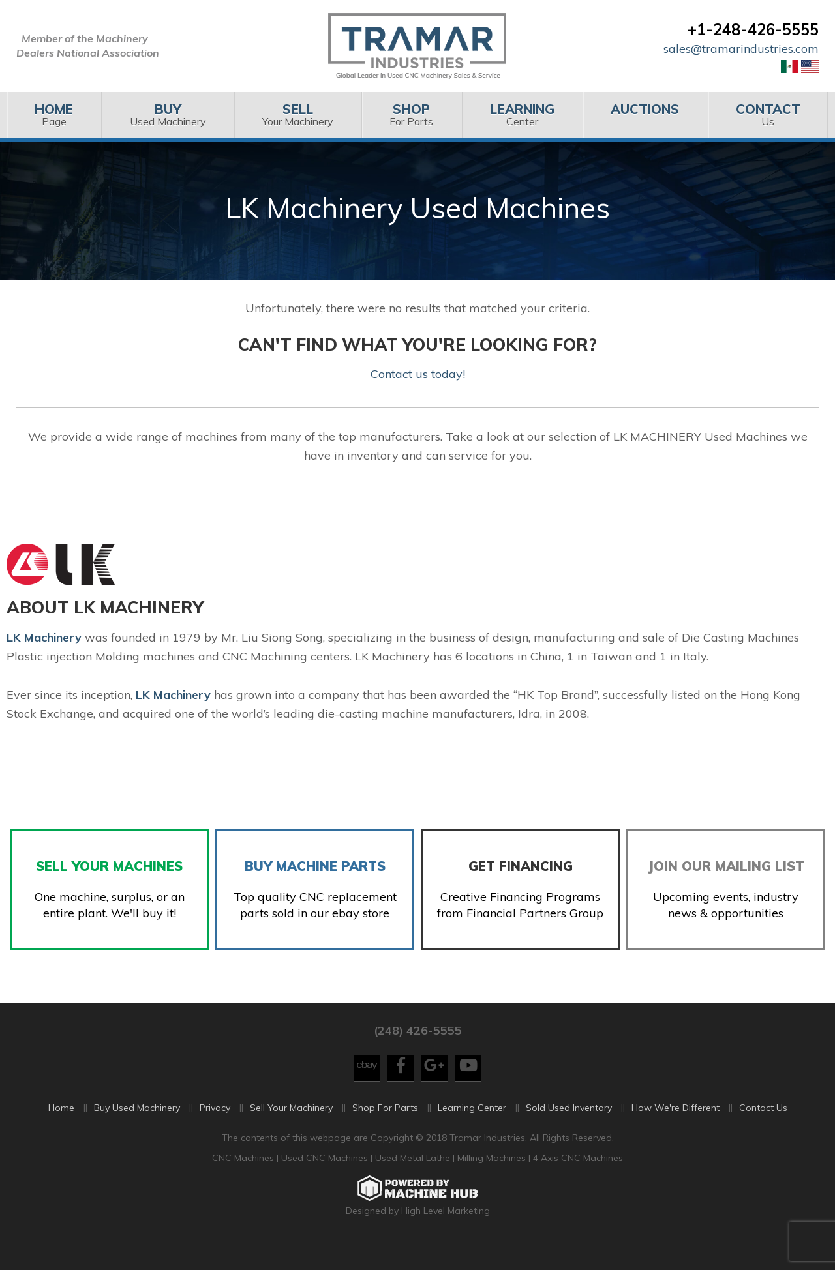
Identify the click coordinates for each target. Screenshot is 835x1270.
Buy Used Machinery (137, 1132)
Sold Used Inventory (569, 1132)
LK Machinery (173, 694)
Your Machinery (298, 114)
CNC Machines (244, 1183)
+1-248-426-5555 (753, 29)
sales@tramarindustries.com (741, 48)
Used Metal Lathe (414, 1183)
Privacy (215, 1132)
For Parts (411, 114)
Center (522, 114)
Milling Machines (491, 1183)
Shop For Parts (385, 1132)
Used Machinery (167, 114)
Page (54, 114)
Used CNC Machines (326, 1183)
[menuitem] (54, 115)
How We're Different (675, 1132)
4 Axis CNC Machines (578, 1183)
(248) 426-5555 (417, 1055)
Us (768, 114)
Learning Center (472, 1132)
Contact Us (763, 1132)
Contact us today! (418, 373)
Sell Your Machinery (291, 1132)
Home (61, 1132)
